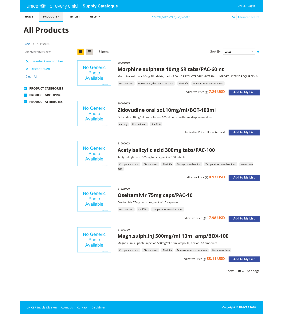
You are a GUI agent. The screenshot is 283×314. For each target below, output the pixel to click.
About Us (67, 307)
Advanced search (249, 17)
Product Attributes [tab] (46, 102)
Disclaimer (98, 307)
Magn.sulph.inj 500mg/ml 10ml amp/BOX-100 (173, 235)
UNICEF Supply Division (41, 307)
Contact (82, 307)
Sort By (215, 51)
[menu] (81, 17)
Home (27, 43)
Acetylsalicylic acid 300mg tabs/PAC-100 (166, 150)
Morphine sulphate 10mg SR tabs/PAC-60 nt (171, 69)
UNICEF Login (246, 6)
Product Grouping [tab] (45, 95)
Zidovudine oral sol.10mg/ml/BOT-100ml (167, 110)
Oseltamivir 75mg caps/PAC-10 (155, 195)
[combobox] (193, 17)
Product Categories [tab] (46, 88)
